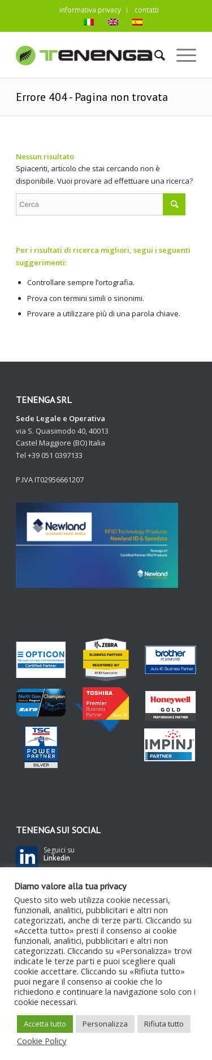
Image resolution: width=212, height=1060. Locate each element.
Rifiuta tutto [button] (164, 1024)
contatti (147, 10)
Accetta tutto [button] (45, 1024)
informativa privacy (90, 10)
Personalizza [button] (105, 1024)
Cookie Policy (41, 1041)
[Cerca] (154, 55)
